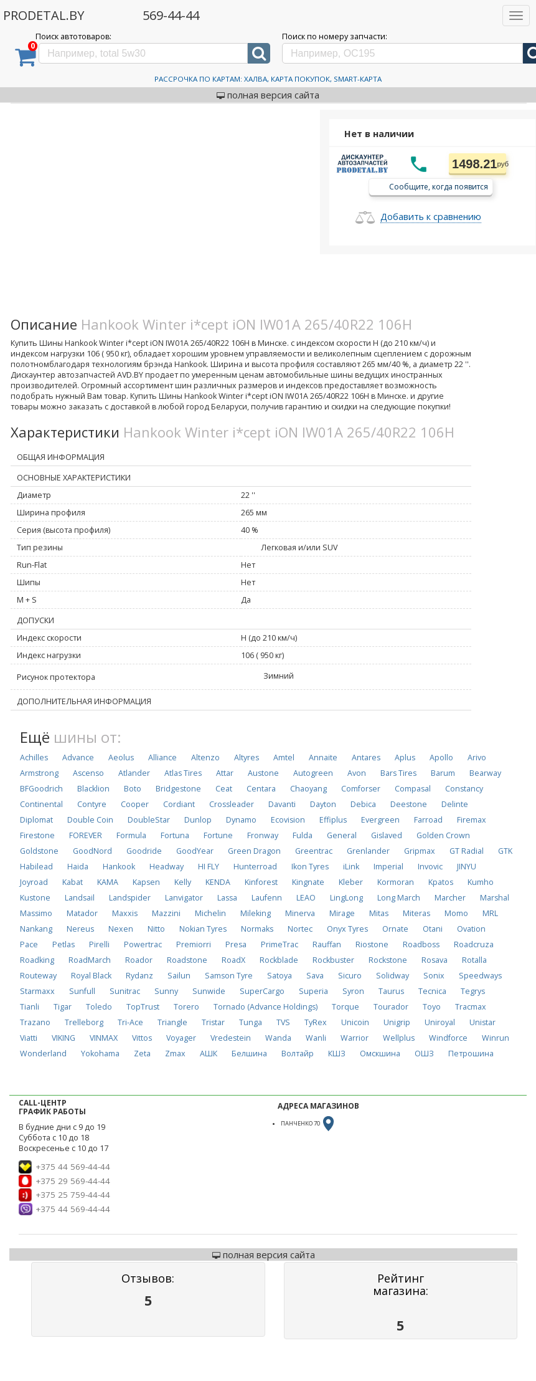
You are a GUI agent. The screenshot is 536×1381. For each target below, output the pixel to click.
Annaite (323, 757)
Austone (263, 773)
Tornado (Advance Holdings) (265, 1006)
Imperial (388, 866)
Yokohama (100, 1053)
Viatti (28, 1038)
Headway (166, 866)
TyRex (315, 1022)
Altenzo (205, 757)
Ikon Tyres (310, 866)
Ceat (223, 788)
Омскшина (380, 1053)
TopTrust (142, 1006)
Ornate (395, 929)
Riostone (371, 944)
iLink (351, 866)
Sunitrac (125, 991)
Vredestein (230, 1038)
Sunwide (208, 991)
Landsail (80, 897)
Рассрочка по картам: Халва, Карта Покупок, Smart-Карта (268, 79)
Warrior (355, 1038)
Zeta (142, 1053)
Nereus (80, 929)
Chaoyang (308, 788)
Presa (236, 944)
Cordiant (179, 804)
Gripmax (419, 851)
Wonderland (43, 1053)
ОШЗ (424, 1053)
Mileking (255, 913)
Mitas (378, 913)
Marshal (494, 897)
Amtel (283, 757)
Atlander (134, 773)
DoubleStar (149, 820)
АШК (208, 1053)
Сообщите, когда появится (438, 186)
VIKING (63, 1038)
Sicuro (350, 975)
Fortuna (175, 835)
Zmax (175, 1053)
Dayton (323, 804)
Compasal (413, 788)
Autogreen (313, 773)
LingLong (346, 897)
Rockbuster (333, 960)
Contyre (91, 804)
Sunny (166, 991)
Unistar (482, 1022)
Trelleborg (84, 1022)
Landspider (130, 897)
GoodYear (195, 851)
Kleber (351, 882)
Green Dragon (254, 851)
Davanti (282, 804)
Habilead (36, 866)
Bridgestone (178, 788)
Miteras (416, 913)
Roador (139, 960)
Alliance (162, 757)
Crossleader (231, 804)
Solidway (392, 975)
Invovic (430, 866)
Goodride (144, 851)
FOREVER (85, 835)
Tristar (213, 1022)
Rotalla (474, 960)
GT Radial (466, 851)
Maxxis (125, 913)
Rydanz (139, 975)
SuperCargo (262, 991)
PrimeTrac (279, 944)
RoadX (233, 960)
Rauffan (327, 944)
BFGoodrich (41, 788)
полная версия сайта (268, 94)
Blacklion (93, 788)
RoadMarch (89, 960)
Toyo (432, 1006)
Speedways (480, 975)
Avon (356, 773)
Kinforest (261, 882)
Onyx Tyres (347, 929)
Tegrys (473, 991)
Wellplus (399, 1038)
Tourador (391, 1006)
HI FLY (208, 866)
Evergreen (380, 820)
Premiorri (193, 944)
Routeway (38, 975)
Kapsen (146, 882)
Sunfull (82, 991)
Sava (315, 975)
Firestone (37, 835)
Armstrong (39, 773)
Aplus (405, 757)
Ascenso (88, 773)
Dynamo (241, 820)
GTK (505, 851)
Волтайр (297, 1053)
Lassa (227, 897)
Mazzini (166, 913)
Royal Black (91, 975)
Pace (29, 944)
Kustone (35, 897)
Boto (132, 788)
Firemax (471, 820)
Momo (456, 913)
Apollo (441, 757)
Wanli (316, 1038)
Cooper (135, 804)
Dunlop (198, 820)
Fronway (262, 835)
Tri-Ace (130, 1022)
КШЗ (337, 1053)
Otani (433, 929)
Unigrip (396, 1022)
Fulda (303, 835)
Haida (77, 866)
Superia (313, 991)
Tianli (29, 1006)
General (342, 835)
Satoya (279, 975)
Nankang (36, 929)
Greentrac (313, 851)
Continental (41, 804)
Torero (186, 1006)
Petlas (63, 944)
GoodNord (92, 851)
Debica (363, 804)
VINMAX (104, 1038)
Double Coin (90, 820)
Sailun (178, 975)
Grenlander (368, 851)
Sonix (433, 975)
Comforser (360, 788)
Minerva (300, 913)
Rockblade (279, 960)
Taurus (391, 991)
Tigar (63, 1006)
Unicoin (355, 1022)
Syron (353, 991)
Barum (443, 773)
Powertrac (143, 944)
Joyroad (34, 882)
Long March (398, 897)
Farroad (428, 820)
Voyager (181, 1038)
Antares (366, 757)
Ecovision (288, 820)
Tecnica (432, 991)
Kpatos (440, 882)
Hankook (119, 866)
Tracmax (470, 1006)
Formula (131, 835)
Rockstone (388, 960)
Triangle (172, 1022)
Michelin (210, 913)
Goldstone (39, 851)
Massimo (36, 913)
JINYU (466, 866)
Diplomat (36, 820)
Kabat (72, 882)
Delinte (454, 804)
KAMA (107, 882)
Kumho (481, 882)
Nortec (300, 929)
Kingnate (308, 882)
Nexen (120, 929)
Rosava (434, 960)
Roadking (37, 960)
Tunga (250, 1022)
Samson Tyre (229, 975)
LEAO (306, 897)
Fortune (218, 835)
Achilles (34, 757)
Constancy (464, 788)
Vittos (142, 1038)
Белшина (249, 1053)
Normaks (257, 929)
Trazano (35, 1022)
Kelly (182, 882)
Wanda (278, 1038)
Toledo (99, 1006)
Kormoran (395, 882)
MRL (490, 913)
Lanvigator (184, 897)
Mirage (342, 913)
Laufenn (267, 897)
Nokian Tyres (203, 929)
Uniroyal (440, 1022)
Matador (82, 913)
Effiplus (333, 820)
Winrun (495, 1038)
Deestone (408, 804)
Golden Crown (443, 835)
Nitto (156, 929)
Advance (78, 757)
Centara (261, 788)
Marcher (450, 897)
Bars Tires (398, 773)
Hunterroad (255, 866)
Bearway (485, 773)
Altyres (246, 757)
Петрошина (471, 1053)
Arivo (477, 757)
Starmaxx (37, 991)
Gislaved (386, 835)
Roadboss (421, 944)
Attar (224, 773)
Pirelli (99, 944)
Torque (345, 1006)
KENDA (217, 882)
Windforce (448, 1038)
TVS (283, 1022)
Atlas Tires (183, 773)
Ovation (471, 929)
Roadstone (187, 960)
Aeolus (121, 757)
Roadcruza (474, 944)
